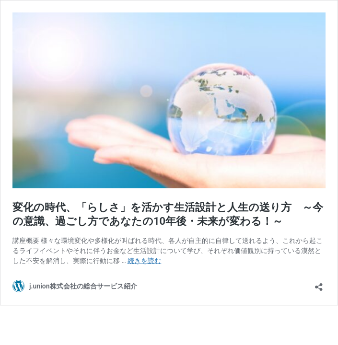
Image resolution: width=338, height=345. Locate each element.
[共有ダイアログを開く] (319, 283)
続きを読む (144, 260)
